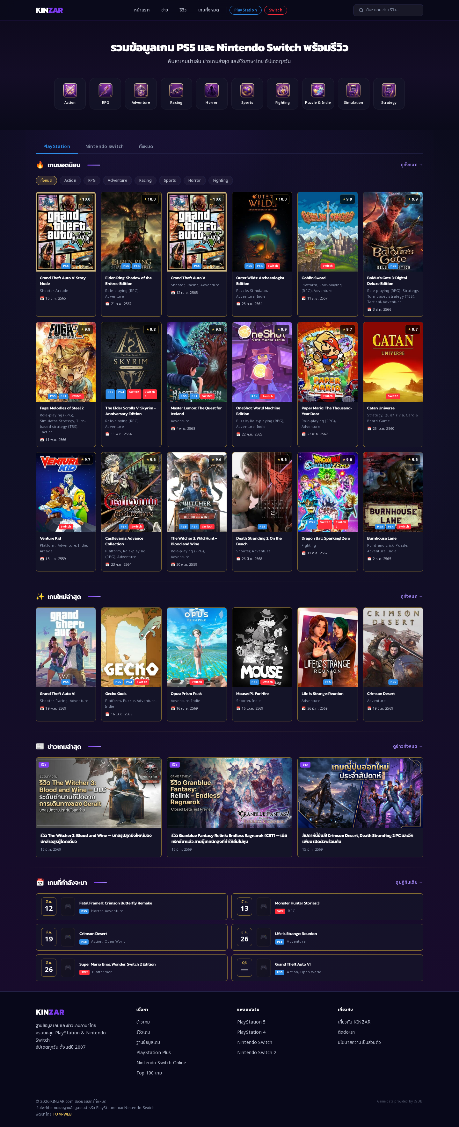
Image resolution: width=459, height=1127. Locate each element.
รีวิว (182, 10)
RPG (92, 180)
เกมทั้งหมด (208, 10)
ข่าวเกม (143, 1022)
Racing (145, 180)
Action (70, 180)
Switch (275, 10)
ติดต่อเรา (346, 1032)
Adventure (117, 180)
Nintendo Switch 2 (256, 1052)
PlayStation (245, 10)
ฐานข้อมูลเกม (148, 1042)
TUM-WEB (62, 1114)
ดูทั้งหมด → (412, 165)
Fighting (220, 180)
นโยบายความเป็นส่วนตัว (359, 1042)
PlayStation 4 (251, 1032)
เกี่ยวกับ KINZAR (354, 1022)
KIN (49, 10)
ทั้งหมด (146, 146)
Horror (194, 180)
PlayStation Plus (153, 1052)
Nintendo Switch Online (161, 1063)
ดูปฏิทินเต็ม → (409, 882)
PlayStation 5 (251, 1022)
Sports (170, 180)
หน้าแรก (142, 10)
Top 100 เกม (149, 1073)
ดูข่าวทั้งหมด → (408, 746)
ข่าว (164, 10)
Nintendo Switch (104, 146)
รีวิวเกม (143, 1032)
